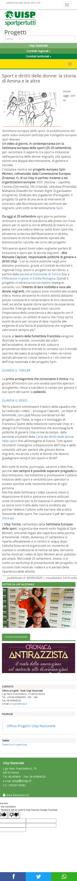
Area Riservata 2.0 (16, 795)
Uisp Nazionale (38, 45)
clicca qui (8, 518)
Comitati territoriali (38, 56)
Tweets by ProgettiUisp (14, 744)
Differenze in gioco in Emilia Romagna (28, 278)
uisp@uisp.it (21, 781)
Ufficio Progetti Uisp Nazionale (31, 726)
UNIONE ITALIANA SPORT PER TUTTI (23, 2)
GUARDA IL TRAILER (16, 370)
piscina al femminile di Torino (40, 274)
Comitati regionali (38, 51)
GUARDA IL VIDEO (14, 400)
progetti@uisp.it (18, 703)
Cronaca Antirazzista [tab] (16, 636)
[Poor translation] (14, 815)
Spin (59, 208)
